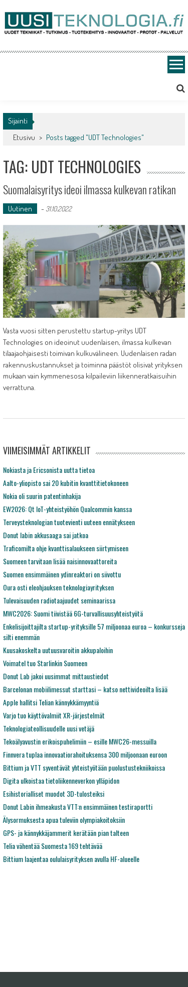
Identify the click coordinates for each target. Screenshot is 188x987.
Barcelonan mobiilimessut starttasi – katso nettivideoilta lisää (85, 689)
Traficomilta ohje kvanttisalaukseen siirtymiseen (65, 548)
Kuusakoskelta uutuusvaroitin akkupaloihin (58, 650)
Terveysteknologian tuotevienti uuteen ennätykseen (69, 522)
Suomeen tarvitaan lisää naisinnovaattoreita (60, 561)
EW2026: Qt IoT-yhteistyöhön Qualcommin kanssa (67, 509)
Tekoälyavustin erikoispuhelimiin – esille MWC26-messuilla (79, 741)
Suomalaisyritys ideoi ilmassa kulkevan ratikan (89, 189)
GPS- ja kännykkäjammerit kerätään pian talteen (66, 832)
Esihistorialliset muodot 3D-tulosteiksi (53, 793)
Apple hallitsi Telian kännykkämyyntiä (51, 702)
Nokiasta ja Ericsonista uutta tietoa (49, 469)
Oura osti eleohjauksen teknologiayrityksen (58, 587)
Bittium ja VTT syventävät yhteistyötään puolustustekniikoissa (84, 767)
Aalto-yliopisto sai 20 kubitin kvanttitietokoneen (65, 482)
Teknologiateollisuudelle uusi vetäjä (48, 728)
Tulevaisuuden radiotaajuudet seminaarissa (59, 600)
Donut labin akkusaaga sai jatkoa (45, 535)
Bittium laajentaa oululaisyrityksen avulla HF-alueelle (71, 858)
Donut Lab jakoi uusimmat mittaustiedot (56, 676)
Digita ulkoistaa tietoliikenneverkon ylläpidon (61, 780)
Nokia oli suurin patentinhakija (42, 495)
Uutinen (20, 208)
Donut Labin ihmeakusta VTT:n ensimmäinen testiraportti (77, 806)
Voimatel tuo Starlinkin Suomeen (45, 663)
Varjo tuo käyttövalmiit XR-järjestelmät (54, 715)
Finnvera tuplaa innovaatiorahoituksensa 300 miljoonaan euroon (85, 754)
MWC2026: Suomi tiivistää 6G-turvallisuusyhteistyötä (73, 613)
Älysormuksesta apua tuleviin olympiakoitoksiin (64, 819)
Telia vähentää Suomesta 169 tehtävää (52, 845)
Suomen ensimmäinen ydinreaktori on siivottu (62, 574)
